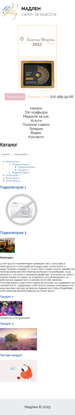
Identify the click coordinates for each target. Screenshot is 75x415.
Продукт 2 (6, 296)
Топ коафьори (36, 112)
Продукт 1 (23, 170)
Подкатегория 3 (21, 172)
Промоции (15, 97)
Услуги (36, 120)
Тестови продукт (11, 355)
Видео (36, 133)
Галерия (36, 129)
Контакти (36, 137)
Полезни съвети (36, 124)
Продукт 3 (6, 323)
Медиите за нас (36, 116)
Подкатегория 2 (27, 167)
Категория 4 (13, 180)
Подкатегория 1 (21, 164)
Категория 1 (12, 161)
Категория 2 (13, 175)
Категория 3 (13, 178)
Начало (36, 108)
